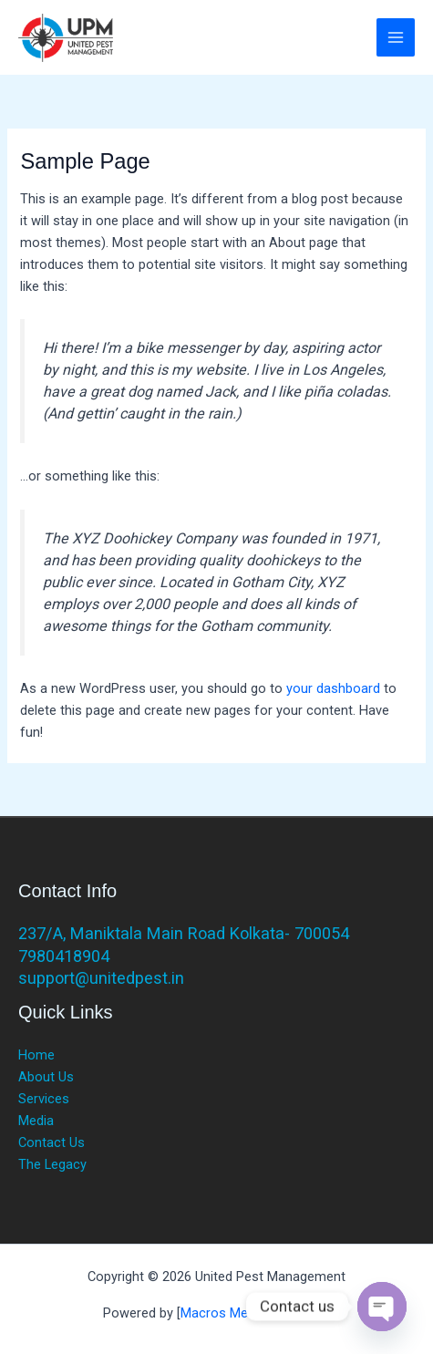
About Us (46, 1077)
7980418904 (63, 956)
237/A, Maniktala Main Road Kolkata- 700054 (183, 933)
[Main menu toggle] (395, 37)
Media (36, 1120)
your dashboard (333, 688)
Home (36, 1055)
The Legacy (52, 1164)
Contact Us (51, 1142)
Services (43, 1098)
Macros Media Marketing (253, 1313)
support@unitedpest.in (101, 977)
